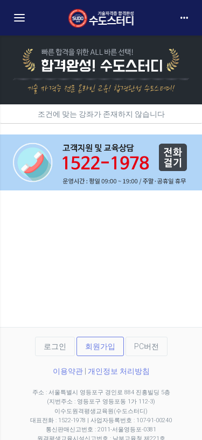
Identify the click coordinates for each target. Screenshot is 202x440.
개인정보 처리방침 (119, 371)
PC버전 (146, 346)
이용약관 (68, 371)
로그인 (55, 346)
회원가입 (100, 346)
